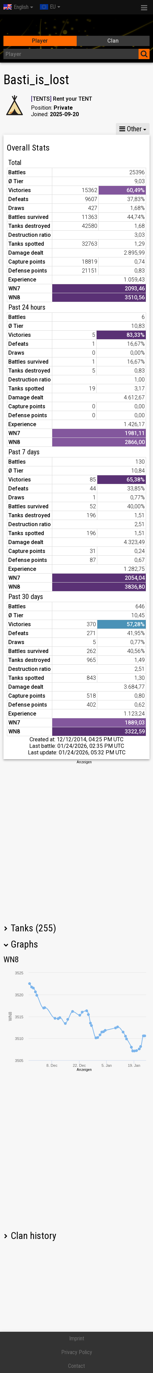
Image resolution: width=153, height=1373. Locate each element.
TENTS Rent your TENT (61, 99)
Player (40, 40)
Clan (113, 40)
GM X (47, 129)
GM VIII (78, 129)
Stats (17, 129)
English (16, 7)
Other (130, 129)
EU (48, 6)
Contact (76, 1366)
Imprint (76, 1338)
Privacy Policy (76, 1352)
